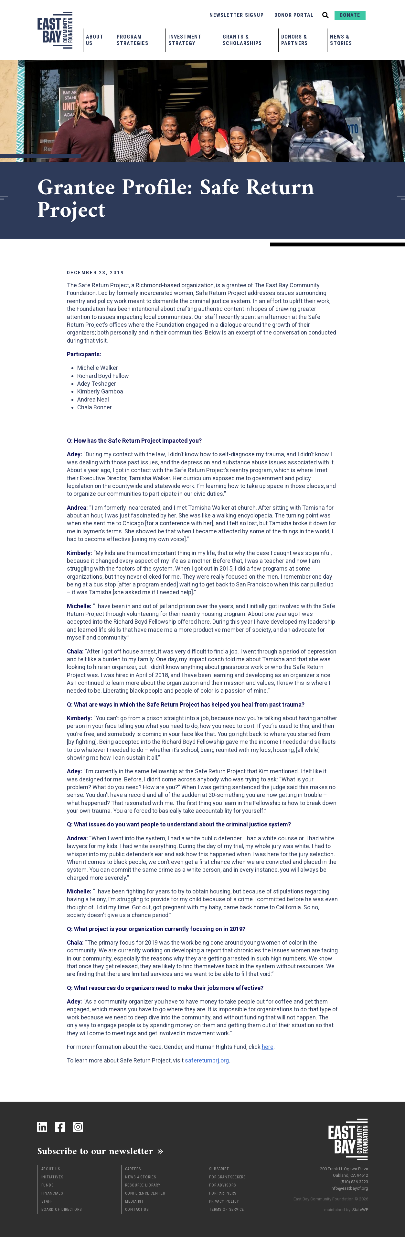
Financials (52, 1193)
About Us (94, 40)
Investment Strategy (184, 40)
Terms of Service (226, 1209)
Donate (350, 15)
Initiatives (52, 1177)
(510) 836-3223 (354, 1181)
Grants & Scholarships (242, 40)
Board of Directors (61, 1209)
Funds (47, 1185)
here (267, 1046)
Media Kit (134, 1201)
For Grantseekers (227, 1177)
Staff (47, 1201)
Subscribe (219, 1169)
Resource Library (142, 1185)
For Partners (222, 1193)
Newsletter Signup (236, 15)
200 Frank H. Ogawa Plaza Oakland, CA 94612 (344, 1172)
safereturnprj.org (207, 1060)
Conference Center (145, 1193)
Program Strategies (132, 40)
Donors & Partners (294, 40)
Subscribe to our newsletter (95, 1150)
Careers (133, 1169)
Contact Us (137, 1209)
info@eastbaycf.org (349, 1188)
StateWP (360, 1209)
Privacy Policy (224, 1201)
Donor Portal (294, 15)
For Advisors (222, 1185)
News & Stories (341, 40)
